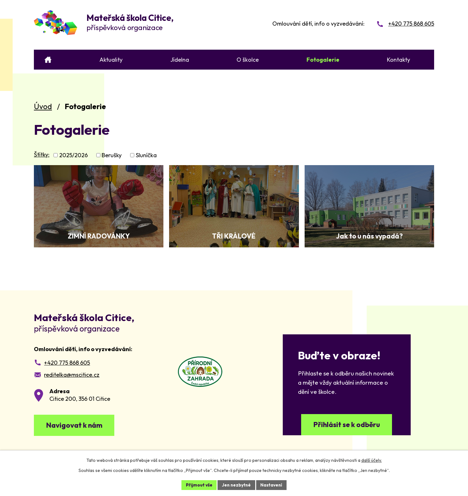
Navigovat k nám (76, 426)
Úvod (43, 106)
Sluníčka (146, 155)
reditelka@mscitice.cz (71, 374)
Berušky (112, 155)
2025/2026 (73, 155)
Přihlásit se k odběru (347, 425)
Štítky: (41, 154)
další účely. (371, 460)
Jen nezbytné (236, 484)
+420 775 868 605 (67, 362)
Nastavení (272, 484)
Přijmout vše (198, 484)
